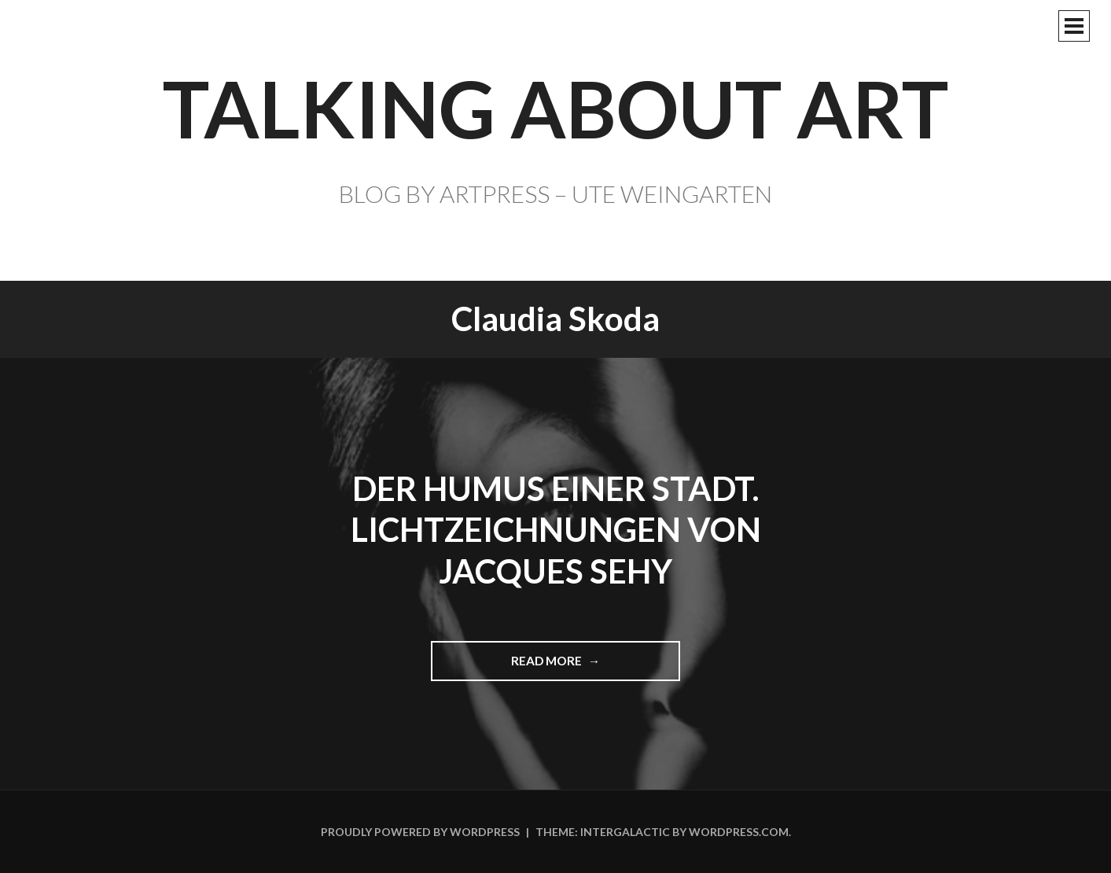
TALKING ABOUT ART (555, 108)
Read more (553, 666)
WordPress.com (739, 831)
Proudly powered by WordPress (420, 831)
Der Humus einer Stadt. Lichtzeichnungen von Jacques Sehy (556, 530)
